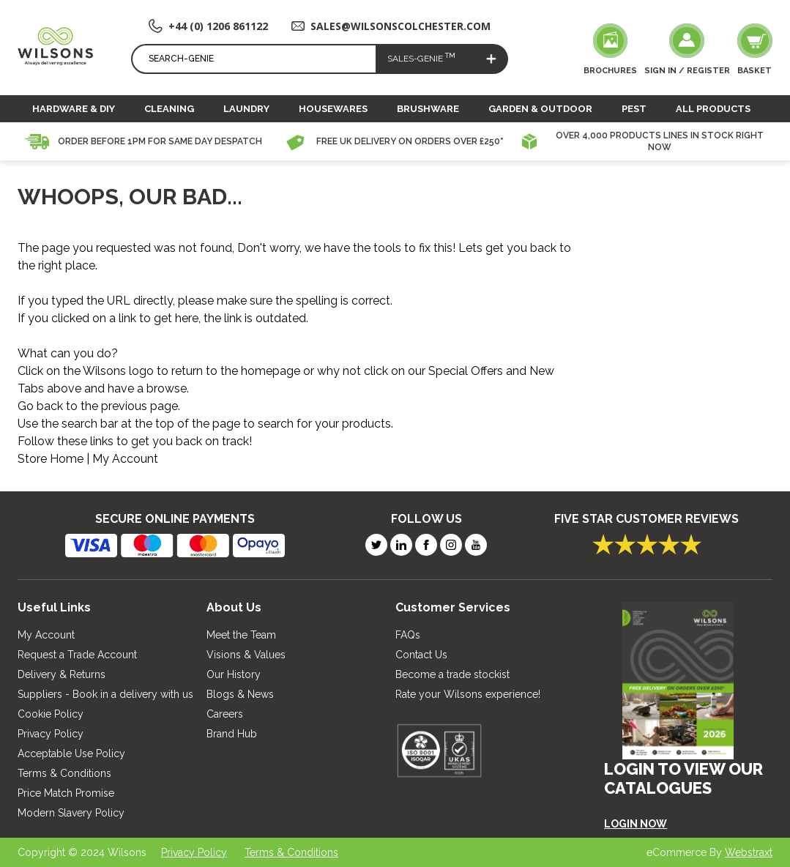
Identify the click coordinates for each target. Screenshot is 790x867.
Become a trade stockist (452, 674)
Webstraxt (748, 852)
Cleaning (169, 108)
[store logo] (55, 45)
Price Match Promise (66, 793)
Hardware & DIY (73, 108)
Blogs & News (240, 694)
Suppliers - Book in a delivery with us (105, 694)
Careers (224, 714)
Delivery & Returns (61, 674)
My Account (125, 459)
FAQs (407, 635)
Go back (40, 406)
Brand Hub (231, 734)
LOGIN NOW (635, 824)
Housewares (333, 108)
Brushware (428, 108)
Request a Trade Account (77, 655)
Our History (233, 674)
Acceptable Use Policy (71, 753)
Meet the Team (241, 635)
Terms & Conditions (64, 773)
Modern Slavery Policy (71, 813)
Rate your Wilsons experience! (467, 694)
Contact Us (421, 655)
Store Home (50, 459)
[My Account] (687, 50)
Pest (634, 108)
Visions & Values (246, 655)
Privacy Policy (50, 734)
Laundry (246, 108)
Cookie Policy (50, 714)
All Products (713, 108)
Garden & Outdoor (540, 108)
